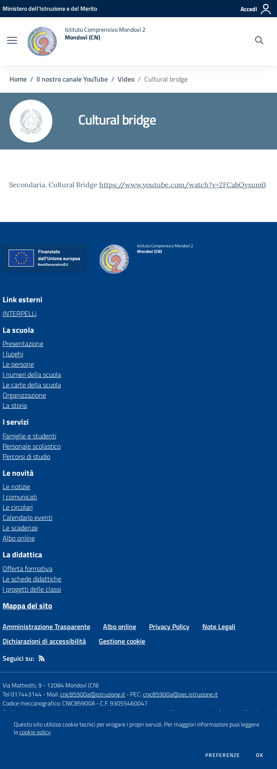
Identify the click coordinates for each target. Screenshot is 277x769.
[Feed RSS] (42, 658)
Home (18, 79)
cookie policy (34, 732)
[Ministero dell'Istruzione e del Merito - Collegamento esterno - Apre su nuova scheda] (50, 8)
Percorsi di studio (26, 456)
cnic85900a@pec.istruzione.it (180, 694)
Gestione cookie (122, 641)
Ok (260, 755)
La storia (15, 405)
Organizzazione (24, 395)
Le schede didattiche (32, 579)
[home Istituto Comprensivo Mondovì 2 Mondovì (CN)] (86, 41)
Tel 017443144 (22, 694)
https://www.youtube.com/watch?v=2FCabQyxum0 (182, 184)
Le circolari (18, 507)
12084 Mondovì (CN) (73, 685)
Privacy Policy (169, 626)
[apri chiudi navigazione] (12, 41)
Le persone (18, 364)
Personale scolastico (32, 446)
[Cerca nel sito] (259, 41)
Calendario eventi (27, 517)
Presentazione (23, 343)
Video (126, 79)
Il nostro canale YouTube (72, 79)
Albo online (19, 538)
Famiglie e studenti (29, 436)
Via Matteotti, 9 (22, 685)
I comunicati (20, 497)
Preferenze (222, 755)
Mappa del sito (27, 605)
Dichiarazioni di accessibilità (44, 641)
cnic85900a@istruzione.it (92, 694)
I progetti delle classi (32, 589)
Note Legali (218, 626)
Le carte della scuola (32, 385)
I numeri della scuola (32, 374)
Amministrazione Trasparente (46, 626)
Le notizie (16, 486)
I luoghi (13, 354)
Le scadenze (20, 528)
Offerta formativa (27, 568)
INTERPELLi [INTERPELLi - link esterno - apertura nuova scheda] (20, 313)
